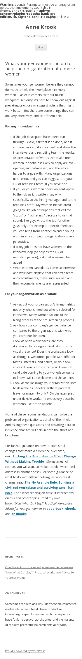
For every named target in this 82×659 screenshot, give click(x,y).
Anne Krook (41, 27)
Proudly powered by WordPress (25, 651)
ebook (70, 508)
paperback (55, 508)
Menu (41, 47)
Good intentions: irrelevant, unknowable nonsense (39, 567)
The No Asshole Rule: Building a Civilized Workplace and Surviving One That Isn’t (39, 487)
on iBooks (19, 514)
